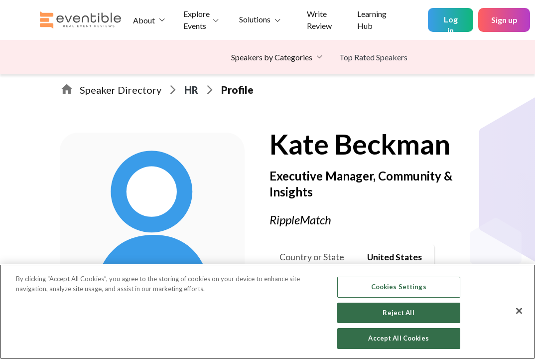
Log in (451, 23)
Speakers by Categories (271, 57)
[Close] (519, 311)
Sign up (504, 19)
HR (191, 90)
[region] (267, 311)
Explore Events (196, 19)
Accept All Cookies (398, 338)
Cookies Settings (398, 287)
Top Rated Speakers (373, 57)
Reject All (398, 313)
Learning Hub (372, 19)
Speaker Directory (120, 90)
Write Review (319, 19)
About (144, 20)
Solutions (254, 19)
